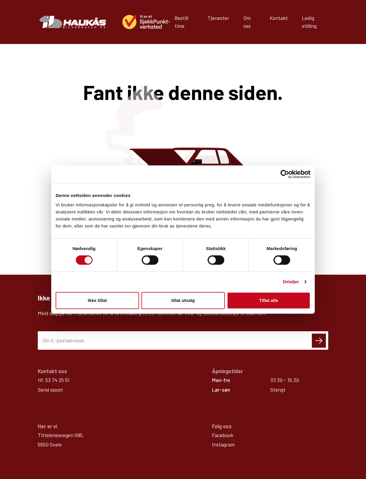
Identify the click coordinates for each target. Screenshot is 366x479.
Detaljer (291, 281)
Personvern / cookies (302, 462)
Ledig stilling (309, 22)
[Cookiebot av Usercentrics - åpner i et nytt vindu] (284, 174)
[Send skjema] (319, 298)
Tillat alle (268, 300)
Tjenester (218, 18)
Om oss (247, 22)
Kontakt (279, 18)
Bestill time (181, 22)
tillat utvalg (183, 300)
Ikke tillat (97, 300)
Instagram (223, 402)
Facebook (222, 393)
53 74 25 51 (57, 337)
